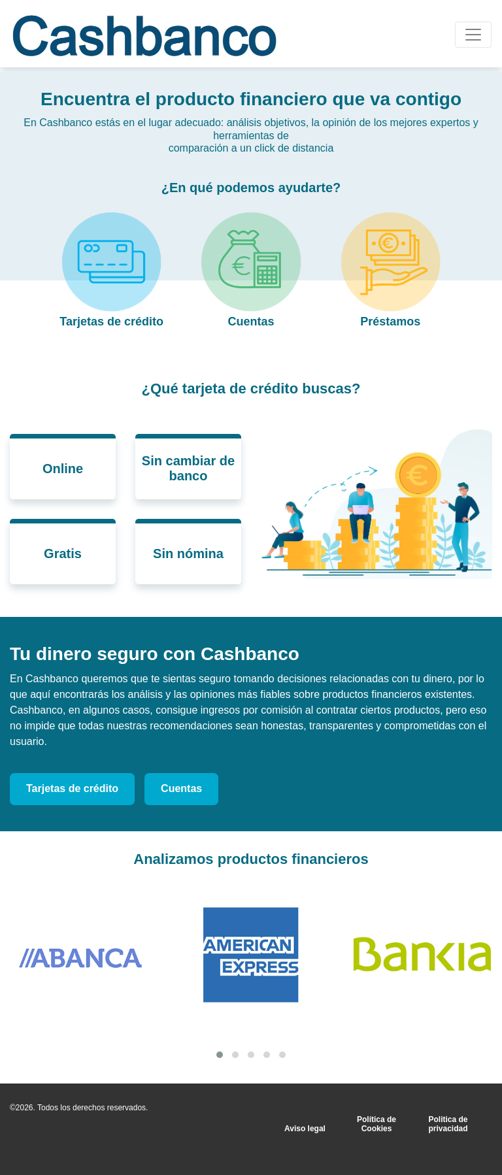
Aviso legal (305, 1128)
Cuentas (181, 788)
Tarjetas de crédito (72, 788)
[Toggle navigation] (473, 35)
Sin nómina (188, 553)
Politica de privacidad (448, 1124)
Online (62, 468)
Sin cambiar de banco (188, 468)
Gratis (63, 553)
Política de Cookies (376, 1124)
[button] (219, 1054)
